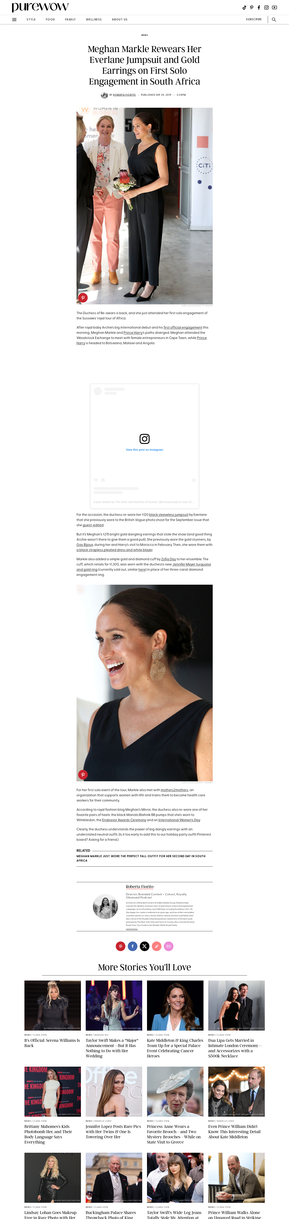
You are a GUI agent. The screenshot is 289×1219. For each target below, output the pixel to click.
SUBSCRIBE (254, 19)
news (144, 35)
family (70, 19)
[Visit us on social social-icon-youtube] (274, 7)
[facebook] (132, 946)
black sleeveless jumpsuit (168, 515)
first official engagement (183, 327)
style (31, 19)
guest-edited (93, 525)
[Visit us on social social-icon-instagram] (266, 7)
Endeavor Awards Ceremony (124, 820)
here (142, 569)
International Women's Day (179, 820)
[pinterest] (83, 298)
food (50, 19)
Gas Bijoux (85, 545)
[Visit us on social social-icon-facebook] (259, 7)
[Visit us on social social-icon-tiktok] (244, 7)
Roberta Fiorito (124, 95)
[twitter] (144, 946)
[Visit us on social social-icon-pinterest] (252, 7)
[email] (168, 946)
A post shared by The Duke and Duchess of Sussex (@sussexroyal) (136, 502)
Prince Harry (133, 333)
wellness (94, 19)
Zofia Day (168, 559)
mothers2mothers (174, 790)
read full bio (132, 929)
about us (120, 19)
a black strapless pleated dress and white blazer (114, 550)
